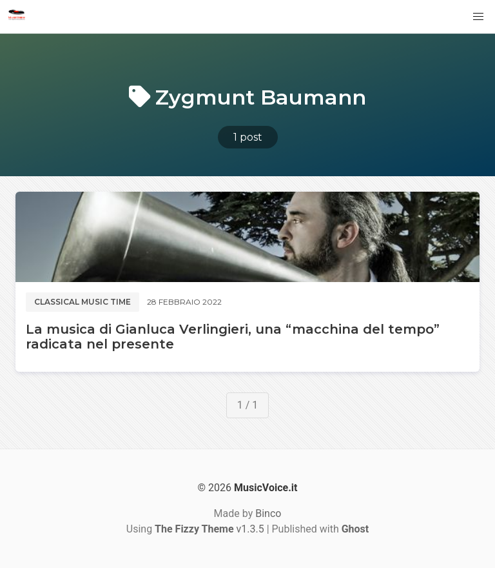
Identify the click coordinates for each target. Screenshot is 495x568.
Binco (268, 513)
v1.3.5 (209, 529)
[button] (478, 17)
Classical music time (82, 302)
